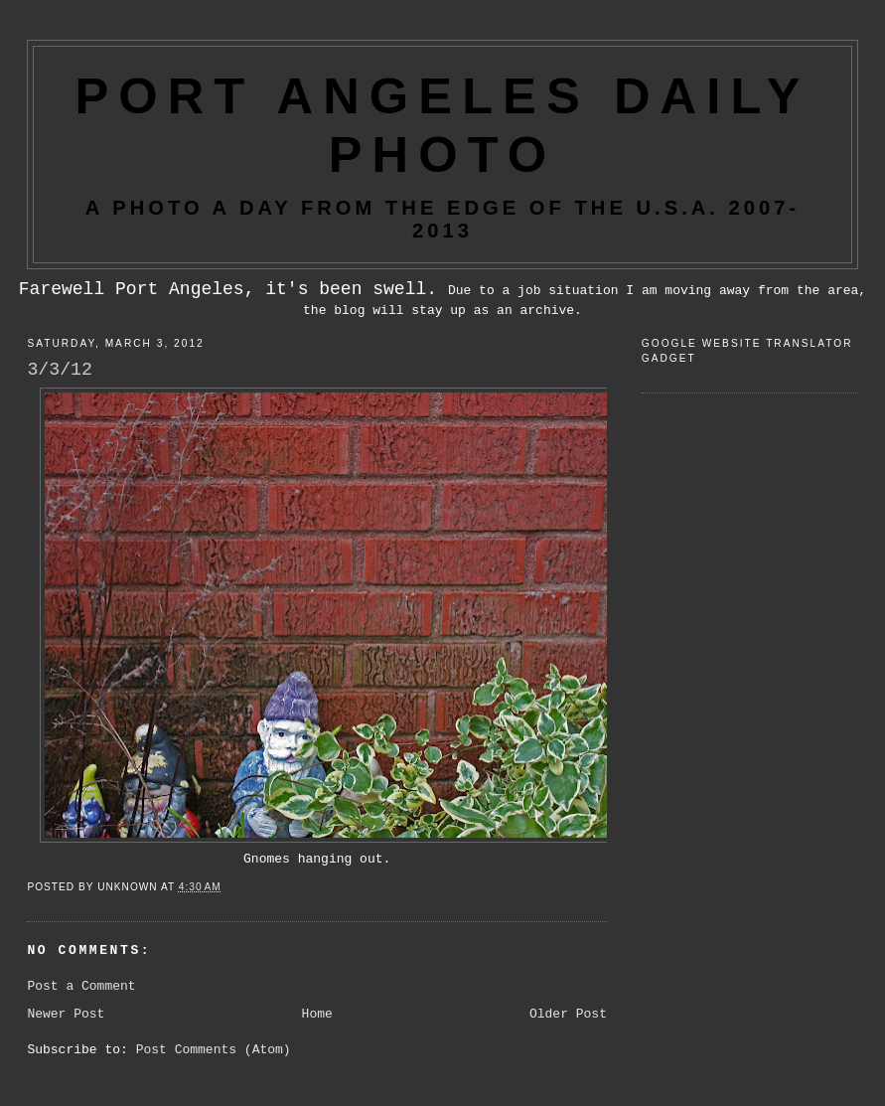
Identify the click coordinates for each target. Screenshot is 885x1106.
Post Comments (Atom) (213, 1049)
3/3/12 (59, 370)
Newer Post (65, 1014)
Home (317, 1014)
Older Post (568, 1014)
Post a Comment (81, 986)
